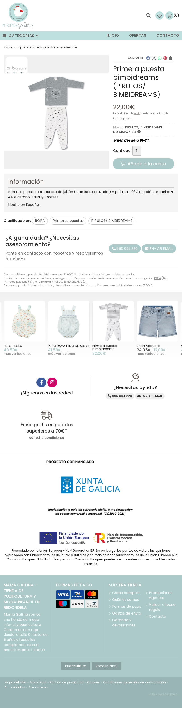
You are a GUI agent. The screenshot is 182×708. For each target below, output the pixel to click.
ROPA (157, 278)
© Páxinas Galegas (163, 694)
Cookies (93, 682)
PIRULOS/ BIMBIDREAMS (67, 282)
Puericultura (75, 666)
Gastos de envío (126, 613)
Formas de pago (126, 606)
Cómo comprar (126, 592)
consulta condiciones (47, 438)
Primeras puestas (15, 282)
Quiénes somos (125, 599)
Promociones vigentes (160, 595)
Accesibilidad (15, 687)
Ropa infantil (106, 666)
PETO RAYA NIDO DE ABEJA (69, 346)
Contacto (157, 616)
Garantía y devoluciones (123, 623)
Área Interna (38, 687)
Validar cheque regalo (162, 607)
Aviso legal (38, 682)
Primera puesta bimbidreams (104, 347)
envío (137, 113)
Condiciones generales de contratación (134, 682)
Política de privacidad (67, 682)
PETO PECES (13, 346)
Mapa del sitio (15, 682)
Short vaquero (148, 346)
